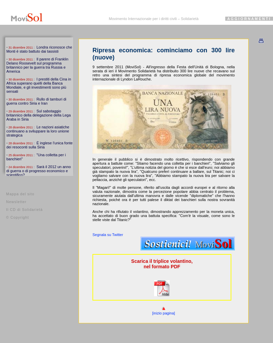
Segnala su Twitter (107, 235)
